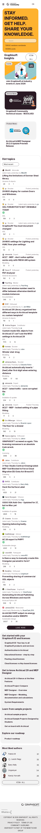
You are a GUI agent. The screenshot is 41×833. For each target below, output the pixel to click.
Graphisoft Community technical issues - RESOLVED (20, 112)
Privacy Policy (14, 823)
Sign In (37, 4)
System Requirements (14, 702)
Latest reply (6, 173)
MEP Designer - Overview (16, 690)
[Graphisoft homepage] (30, 805)
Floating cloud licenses (14, 659)
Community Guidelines (20, 825)
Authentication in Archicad (16, 650)
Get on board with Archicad (17, 726)
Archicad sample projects (16, 714)
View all (31, 57)
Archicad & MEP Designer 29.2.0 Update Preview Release (18, 143)
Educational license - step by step (19, 655)
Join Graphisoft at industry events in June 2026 (19, 82)
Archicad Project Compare (16, 686)
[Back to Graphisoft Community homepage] (13, 4)
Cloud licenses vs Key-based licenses (21, 663)
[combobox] (20, 41)
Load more (20, 628)
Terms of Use (26, 823)
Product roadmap (12, 739)
